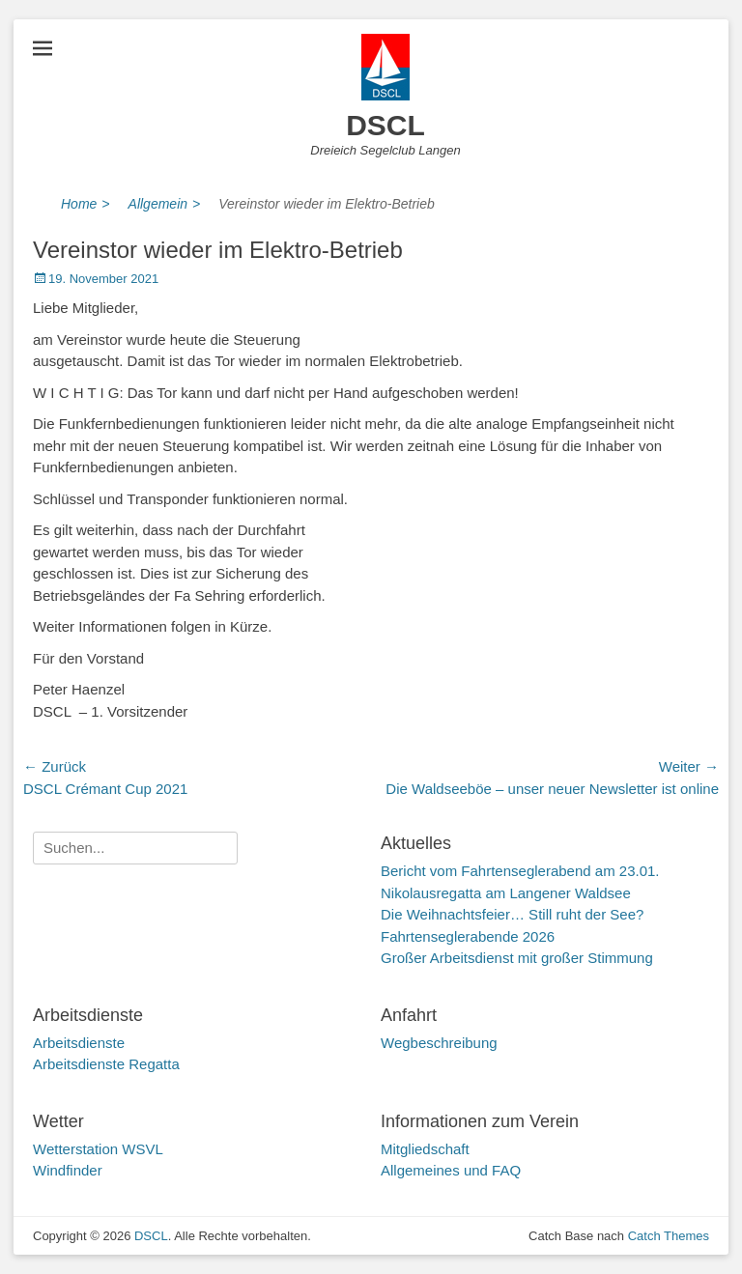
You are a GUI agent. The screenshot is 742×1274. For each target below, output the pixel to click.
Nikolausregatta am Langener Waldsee (506, 893)
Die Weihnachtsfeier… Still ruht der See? (512, 914)
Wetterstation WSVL (98, 1149)
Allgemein (164, 204)
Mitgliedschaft (425, 1149)
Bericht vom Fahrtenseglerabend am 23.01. (520, 871)
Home (85, 204)
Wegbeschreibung (439, 1042)
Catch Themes (668, 1236)
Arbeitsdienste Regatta (106, 1064)
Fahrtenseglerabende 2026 (468, 936)
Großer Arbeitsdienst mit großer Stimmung (517, 957)
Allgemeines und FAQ (451, 1170)
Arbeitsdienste (79, 1042)
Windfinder (67, 1170)
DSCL (385, 125)
